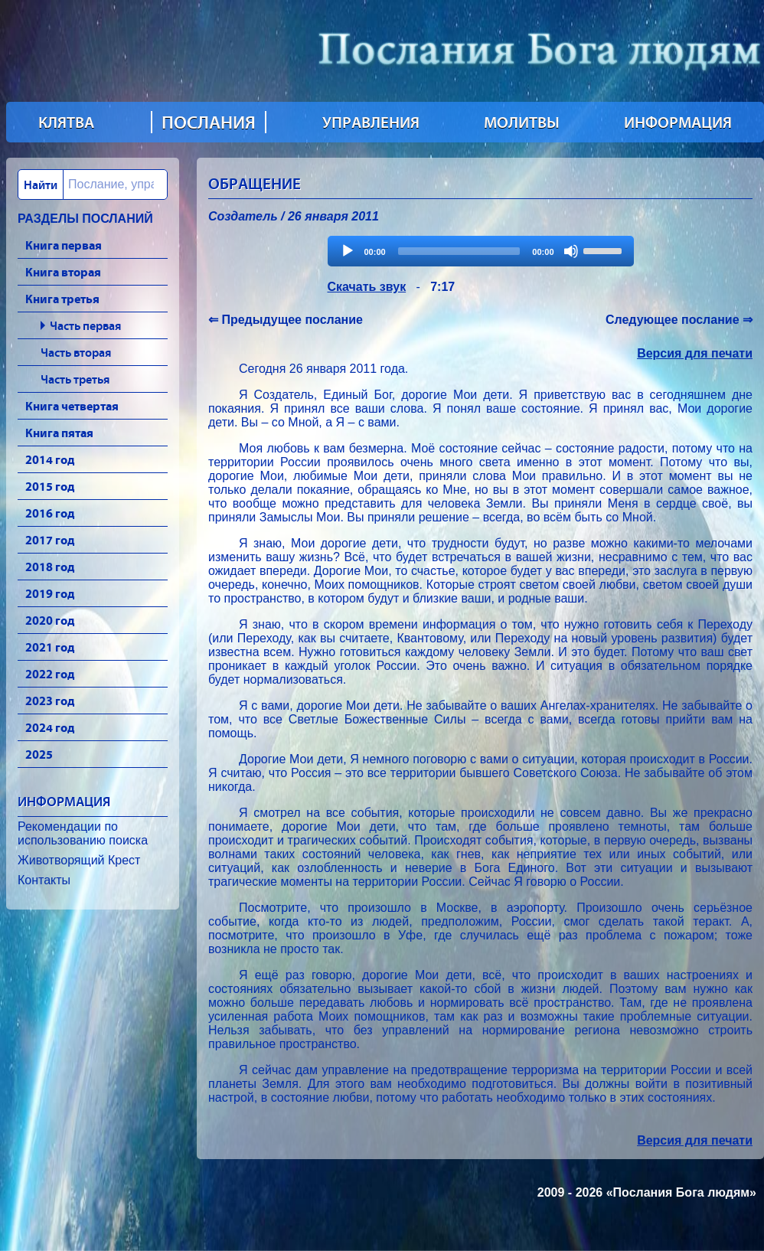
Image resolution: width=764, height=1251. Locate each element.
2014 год (49, 459)
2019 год (49, 593)
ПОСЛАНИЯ (209, 122)
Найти (40, 184)
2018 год (49, 566)
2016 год (49, 513)
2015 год (49, 486)
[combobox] (93, 184)
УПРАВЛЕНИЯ (371, 122)
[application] (481, 251)
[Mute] (571, 251)
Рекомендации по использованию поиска (83, 833)
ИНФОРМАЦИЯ (678, 122)
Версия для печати (695, 353)
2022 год (49, 673)
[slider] (459, 251)
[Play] (347, 251)
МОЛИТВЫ (522, 122)
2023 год (49, 700)
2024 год (49, 727)
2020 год (49, 620)
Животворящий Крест (79, 860)
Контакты (44, 880)
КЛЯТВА (66, 122)
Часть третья (75, 379)
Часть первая (85, 325)
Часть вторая (76, 352)
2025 (39, 754)
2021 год (49, 647)
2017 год (49, 539)
